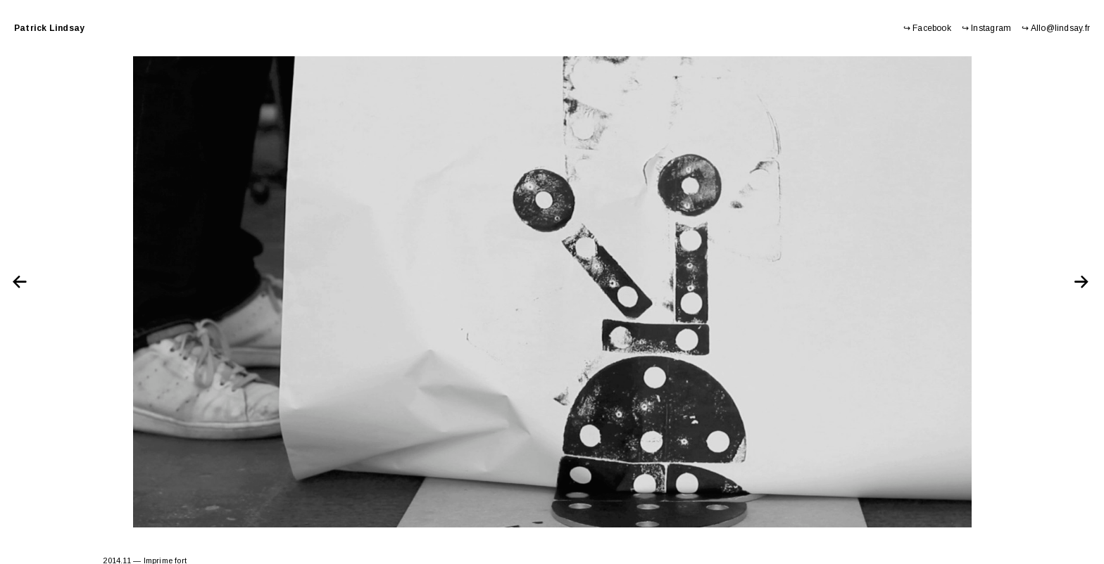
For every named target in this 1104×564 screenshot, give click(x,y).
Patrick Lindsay (49, 28)
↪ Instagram (986, 28)
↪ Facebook (927, 28)
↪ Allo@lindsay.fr (1056, 28)
